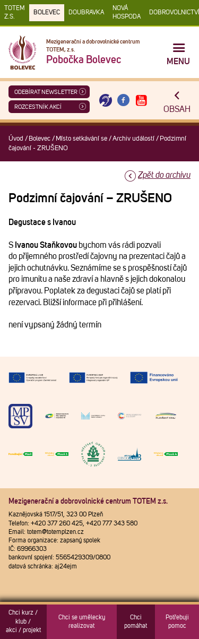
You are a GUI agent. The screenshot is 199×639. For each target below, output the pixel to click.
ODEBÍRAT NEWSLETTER (45, 92)
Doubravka (86, 13)
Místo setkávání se (81, 138)
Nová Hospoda (127, 12)
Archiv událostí (133, 138)
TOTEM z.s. (14, 12)
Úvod (15, 138)
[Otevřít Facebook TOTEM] (124, 100)
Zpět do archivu (164, 175)
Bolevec (46, 13)
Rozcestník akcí (38, 107)
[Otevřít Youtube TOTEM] (141, 100)
